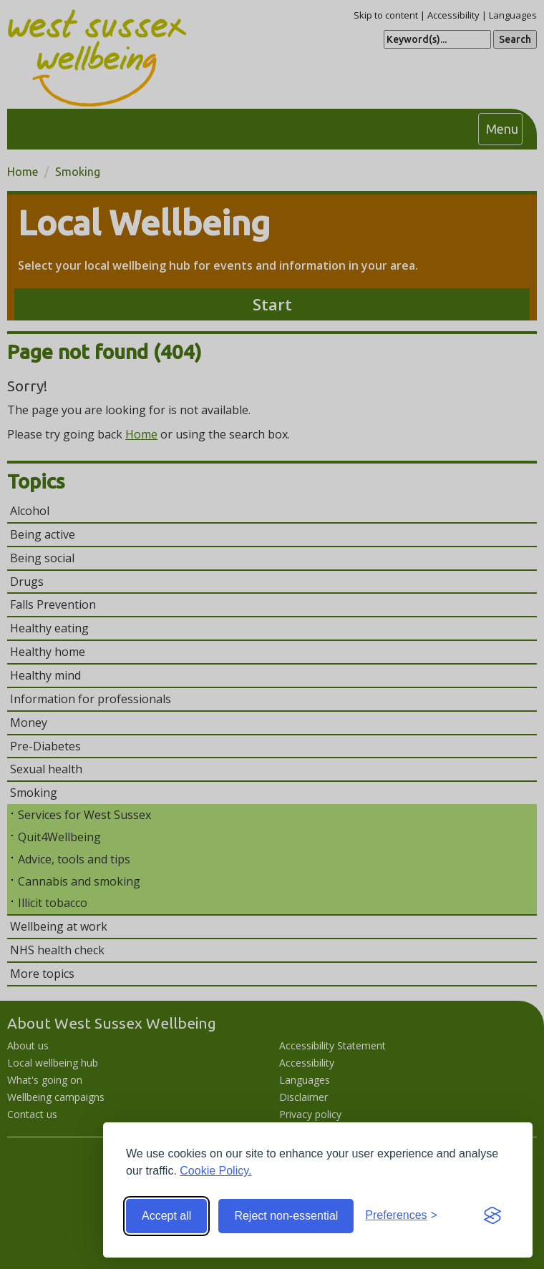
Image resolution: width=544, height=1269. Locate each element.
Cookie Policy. (215, 1171)
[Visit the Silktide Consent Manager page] (492, 1216)
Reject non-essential (286, 1216)
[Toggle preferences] (401, 1216)
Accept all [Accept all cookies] (166, 1216)
